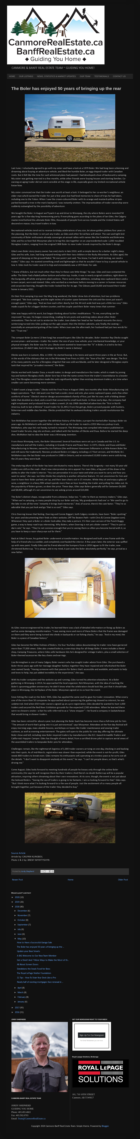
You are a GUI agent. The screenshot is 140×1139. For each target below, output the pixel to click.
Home (70, 880)
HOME (12, 76)
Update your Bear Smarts (28, 951)
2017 (17, 1008)
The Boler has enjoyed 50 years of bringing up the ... (40, 947)
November (23, 915)
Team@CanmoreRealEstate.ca (31, 1118)
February (22, 997)
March (21, 992)
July (19, 929)
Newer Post (17, 880)
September (23, 925)
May (20, 939)
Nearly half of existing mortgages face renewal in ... (40, 982)
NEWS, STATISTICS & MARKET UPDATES (56, 76)
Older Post (123, 880)
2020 (17, 897)
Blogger (105, 1126)
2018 (17, 907)
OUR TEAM (85, 76)
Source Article (18, 853)
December (23, 911)
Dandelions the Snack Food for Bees (33, 969)
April (20, 988)
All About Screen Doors (27, 964)
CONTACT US (119, 76)
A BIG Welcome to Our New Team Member (36, 956)
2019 (17, 902)
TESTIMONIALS (101, 76)
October (22, 920)
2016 (17, 1012)
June (20, 934)
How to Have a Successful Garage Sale (34, 943)
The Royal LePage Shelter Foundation (34, 973)
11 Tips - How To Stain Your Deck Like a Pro (36, 978)
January (21, 1002)
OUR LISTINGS (26, 76)
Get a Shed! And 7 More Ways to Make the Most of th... (43, 960)
